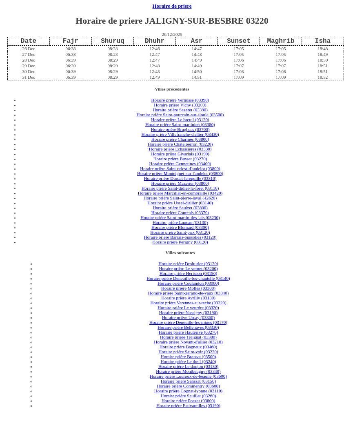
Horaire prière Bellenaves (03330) (188, 327)
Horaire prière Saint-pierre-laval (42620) (180, 197)
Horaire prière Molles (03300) (188, 288)
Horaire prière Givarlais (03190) (180, 153)
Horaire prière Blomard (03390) (180, 227)
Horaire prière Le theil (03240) (188, 361)
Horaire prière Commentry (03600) (188, 385)
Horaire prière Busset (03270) (180, 158)
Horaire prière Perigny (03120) (180, 241)
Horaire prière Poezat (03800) (188, 400)
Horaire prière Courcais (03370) (180, 212)
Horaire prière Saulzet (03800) (180, 207)
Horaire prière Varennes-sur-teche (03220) (188, 302)
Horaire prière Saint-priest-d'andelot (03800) (180, 168)
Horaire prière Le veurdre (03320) (188, 307)
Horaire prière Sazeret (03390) (180, 109)
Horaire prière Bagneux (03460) (188, 346)
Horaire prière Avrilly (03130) (188, 297)
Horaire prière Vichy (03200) (180, 104)
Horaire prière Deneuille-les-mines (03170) (188, 322)
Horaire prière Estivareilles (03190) (188, 405)
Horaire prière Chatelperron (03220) (180, 144)
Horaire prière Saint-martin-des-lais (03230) (180, 217)
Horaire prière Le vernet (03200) (188, 268)
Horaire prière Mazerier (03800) (180, 183)
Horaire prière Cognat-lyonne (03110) (188, 390)
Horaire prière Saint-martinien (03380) (180, 124)
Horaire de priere (172, 6)
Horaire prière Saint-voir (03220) (188, 351)
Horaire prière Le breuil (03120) (180, 119)
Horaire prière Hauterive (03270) (188, 332)
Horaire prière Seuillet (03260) (188, 395)
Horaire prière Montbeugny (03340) (188, 371)
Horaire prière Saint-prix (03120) (180, 232)
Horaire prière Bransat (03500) (188, 356)
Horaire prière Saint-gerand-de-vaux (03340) (188, 292)
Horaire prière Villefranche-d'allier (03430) (180, 134)
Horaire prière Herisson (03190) (188, 273)
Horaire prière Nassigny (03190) (188, 312)
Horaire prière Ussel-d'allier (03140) (180, 202)
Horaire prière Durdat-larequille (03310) (180, 178)
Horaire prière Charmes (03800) (180, 139)
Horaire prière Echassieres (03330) (180, 148)
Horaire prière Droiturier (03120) (188, 263)
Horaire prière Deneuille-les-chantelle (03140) (188, 278)
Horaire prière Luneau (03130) (180, 222)
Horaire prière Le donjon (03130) (188, 366)
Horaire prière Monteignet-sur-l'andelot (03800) (180, 173)
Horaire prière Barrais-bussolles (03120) (180, 237)
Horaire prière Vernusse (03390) (180, 99)
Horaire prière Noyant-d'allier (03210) (188, 341)
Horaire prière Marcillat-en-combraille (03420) (180, 192)
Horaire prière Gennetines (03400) (180, 163)
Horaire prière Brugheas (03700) (180, 129)
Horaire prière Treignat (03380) (188, 336)
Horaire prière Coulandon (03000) (188, 283)
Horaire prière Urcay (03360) (188, 317)
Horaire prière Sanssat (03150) (188, 381)
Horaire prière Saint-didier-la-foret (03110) (180, 188)
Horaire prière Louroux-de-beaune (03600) (188, 376)
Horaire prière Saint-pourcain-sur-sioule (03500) (180, 114)
